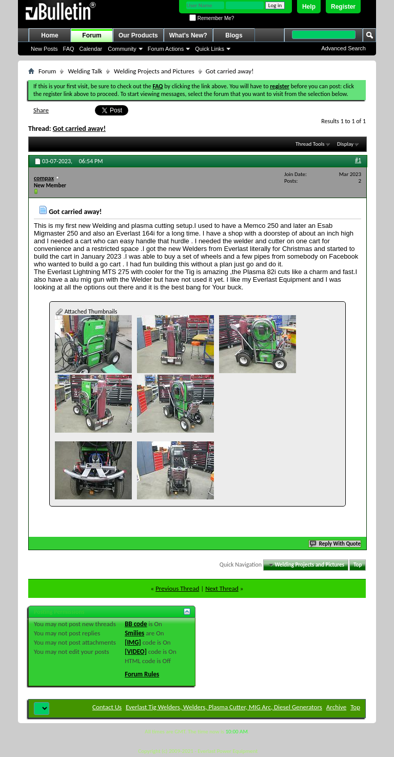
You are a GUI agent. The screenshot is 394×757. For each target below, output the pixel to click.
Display (345, 144)
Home (49, 35)
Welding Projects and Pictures (154, 71)
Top (357, 564)
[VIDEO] (136, 651)
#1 (358, 160)
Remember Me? (211, 18)
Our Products (138, 35)
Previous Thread (177, 588)
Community (122, 49)
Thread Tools (310, 144)
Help (309, 6)
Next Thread (222, 588)
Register (343, 6)
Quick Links (209, 49)
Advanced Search (343, 48)
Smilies (134, 633)
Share (41, 110)
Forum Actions (166, 49)
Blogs (233, 35)
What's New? (188, 35)
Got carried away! (79, 128)
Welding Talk (85, 71)
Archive (336, 707)
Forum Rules (142, 674)
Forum (91, 35)
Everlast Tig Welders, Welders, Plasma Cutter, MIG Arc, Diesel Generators (224, 707)
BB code (136, 624)
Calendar (91, 49)
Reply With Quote (335, 543)
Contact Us (107, 707)
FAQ (68, 49)
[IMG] (133, 642)
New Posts (44, 49)
